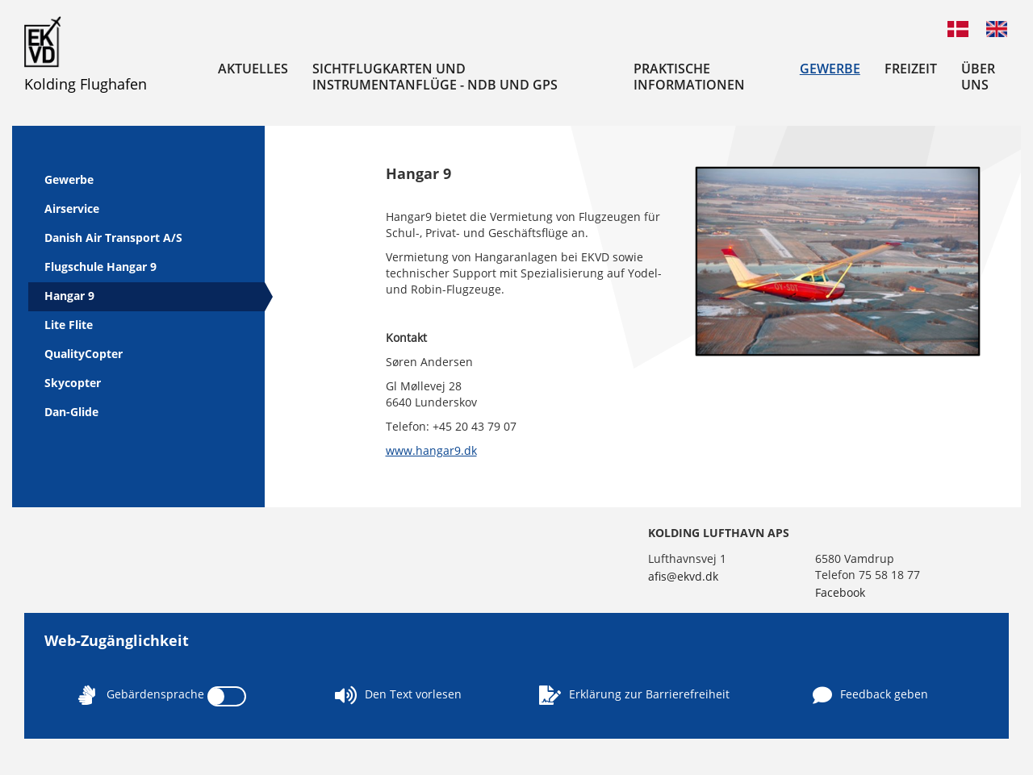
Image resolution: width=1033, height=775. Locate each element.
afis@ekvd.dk (683, 576)
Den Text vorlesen (398, 695)
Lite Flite (68, 324)
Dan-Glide (71, 411)
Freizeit (911, 68)
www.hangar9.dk (431, 450)
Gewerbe (830, 68)
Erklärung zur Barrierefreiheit (634, 695)
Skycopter (72, 382)
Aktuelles (253, 68)
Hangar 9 (69, 295)
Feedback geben (870, 695)
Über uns (978, 77)
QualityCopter (83, 353)
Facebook (840, 592)
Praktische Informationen (689, 77)
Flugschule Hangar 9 (100, 266)
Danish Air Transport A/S (113, 237)
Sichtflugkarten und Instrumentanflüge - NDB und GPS (435, 77)
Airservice (71, 208)
